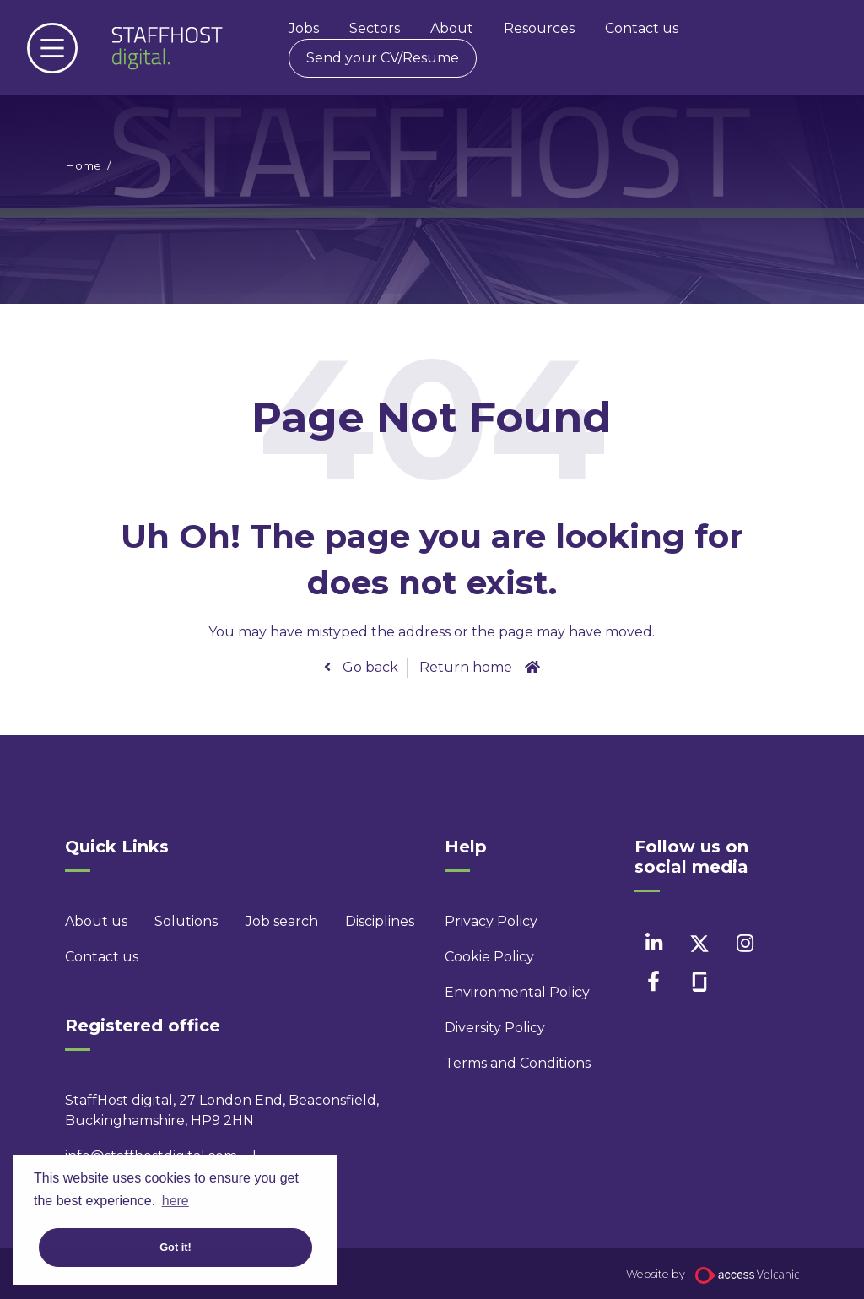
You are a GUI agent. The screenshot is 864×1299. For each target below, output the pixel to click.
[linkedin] (653, 943)
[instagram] (745, 943)
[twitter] (699, 943)
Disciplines (379, 921)
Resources (539, 28)
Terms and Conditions (495, 1063)
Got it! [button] (175, 1247)
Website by (712, 1274)
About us (96, 921)
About (451, 28)
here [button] (175, 1200)
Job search (282, 921)
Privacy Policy (491, 921)
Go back (368, 667)
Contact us (641, 28)
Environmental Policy (495, 992)
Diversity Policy (495, 1028)
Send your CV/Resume (382, 58)
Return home (465, 667)
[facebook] (653, 981)
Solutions (186, 921)
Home (83, 165)
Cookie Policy (489, 957)
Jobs (304, 28)
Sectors (374, 28)
